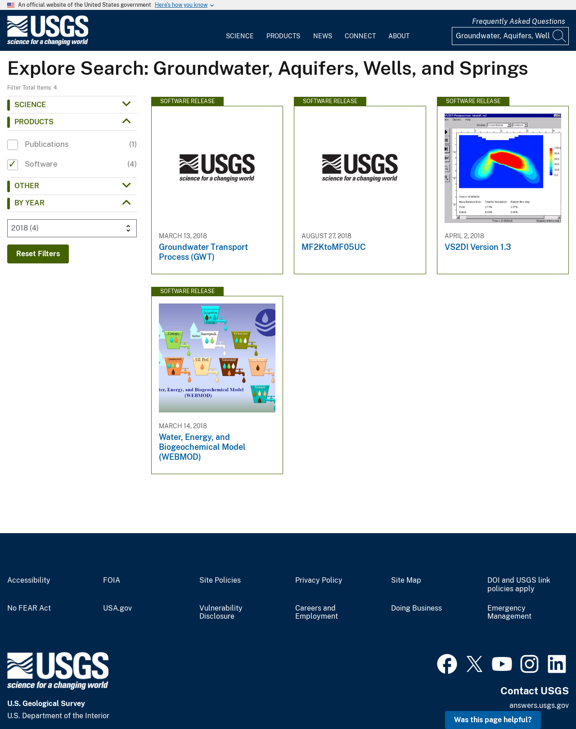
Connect (360, 36)
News (322, 36)
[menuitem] (240, 30)
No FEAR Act (29, 608)
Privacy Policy (318, 580)
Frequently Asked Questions (518, 21)
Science (240, 36)
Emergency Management (509, 612)
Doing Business (416, 608)
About (399, 36)
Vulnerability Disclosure (221, 612)
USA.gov (117, 608)
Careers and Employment (316, 612)
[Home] (47, 43)
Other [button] (26, 185)
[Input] (510, 36)
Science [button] (30, 104)
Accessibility (28, 580)
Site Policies (220, 580)
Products (283, 36)
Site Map (406, 580)
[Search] (560, 36)
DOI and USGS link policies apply (518, 584)
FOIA (111, 580)
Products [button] (34, 122)
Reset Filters (38, 253)
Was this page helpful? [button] (493, 719)
